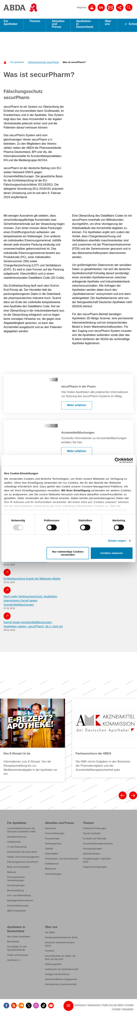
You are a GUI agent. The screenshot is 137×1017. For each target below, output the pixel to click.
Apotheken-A (13, 962)
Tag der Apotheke (91, 835)
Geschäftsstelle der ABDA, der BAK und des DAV (60, 960)
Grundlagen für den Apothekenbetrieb (17, 951)
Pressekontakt (52, 841)
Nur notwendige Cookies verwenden (67, 553)
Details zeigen (117, 540)
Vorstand (49, 953)
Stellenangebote (53, 966)
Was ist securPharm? (74, 64)
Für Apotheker (11, 25)
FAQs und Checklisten (18, 869)
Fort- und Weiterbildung (19, 898)
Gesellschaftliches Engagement (61, 981)
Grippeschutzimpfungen (95, 869)
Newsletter (128, 1011)
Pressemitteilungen (54, 835)
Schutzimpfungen (16, 888)
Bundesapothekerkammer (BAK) (61, 940)
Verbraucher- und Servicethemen (61, 861)
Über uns (108, 25)
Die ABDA (50, 935)
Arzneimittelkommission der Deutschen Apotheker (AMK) (21, 832)
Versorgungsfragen (92, 851)
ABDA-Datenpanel (16, 913)
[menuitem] (16, 64)
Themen (34, 23)
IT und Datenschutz (17, 849)
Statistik (49, 851)
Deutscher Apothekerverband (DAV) (59, 947)
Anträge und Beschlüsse (57, 976)
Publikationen (52, 866)
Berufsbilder (13, 944)
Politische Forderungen (94, 830)
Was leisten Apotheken (18, 939)
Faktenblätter (51, 856)
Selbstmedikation (91, 856)
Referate (11, 874)
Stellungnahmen (53, 846)
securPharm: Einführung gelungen (25, 563)
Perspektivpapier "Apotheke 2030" (97, 863)
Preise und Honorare (17, 957)
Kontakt (129, 1007)
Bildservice (50, 871)
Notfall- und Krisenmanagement (23, 859)
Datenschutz (94, 1007)
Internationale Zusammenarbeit (61, 986)
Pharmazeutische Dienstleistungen (16, 881)
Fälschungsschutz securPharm (43, 64)
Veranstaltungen (53, 876)
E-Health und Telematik (94, 841)
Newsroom (50, 830)
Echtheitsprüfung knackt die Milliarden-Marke (32, 581)
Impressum (80, 1007)
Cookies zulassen (111, 553)
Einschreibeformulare (18, 908)
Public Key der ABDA (113, 1007)
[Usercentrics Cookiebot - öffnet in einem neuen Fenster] (117, 460)
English (117, 1011)
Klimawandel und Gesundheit (22, 854)
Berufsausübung (15, 893)
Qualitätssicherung (16, 839)
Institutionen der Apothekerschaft (61, 971)
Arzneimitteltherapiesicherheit (98, 846)
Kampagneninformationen (20, 903)
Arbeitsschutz (14, 844)
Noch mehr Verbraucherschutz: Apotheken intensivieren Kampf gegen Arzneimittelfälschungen (30, 603)
